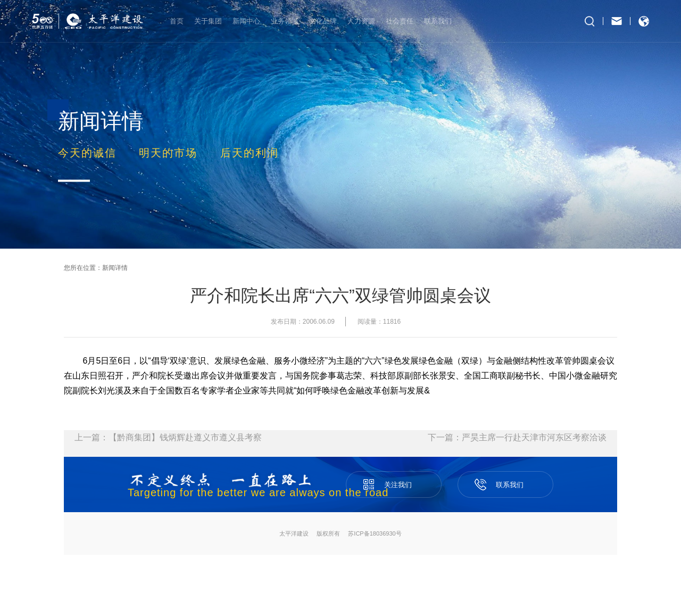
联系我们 (438, 21)
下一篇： (517, 437)
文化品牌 (323, 21)
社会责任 (399, 21)
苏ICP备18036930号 (374, 534)
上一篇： (168, 437)
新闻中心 (246, 21)
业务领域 (284, 21)
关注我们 (393, 480)
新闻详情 (115, 268)
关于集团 (208, 21)
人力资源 (361, 21)
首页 (177, 21)
